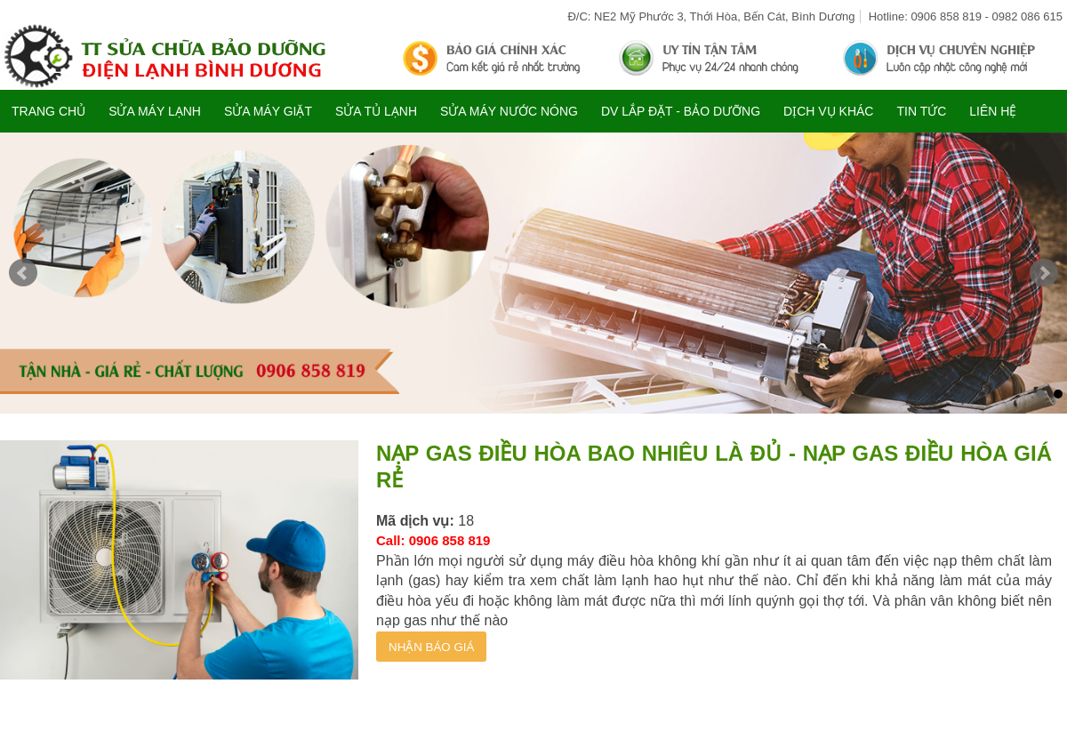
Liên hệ (992, 111)
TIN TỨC (921, 111)
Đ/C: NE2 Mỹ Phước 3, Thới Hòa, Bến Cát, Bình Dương (710, 16)
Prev (23, 273)
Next (1044, 273)
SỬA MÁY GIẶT (268, 111)
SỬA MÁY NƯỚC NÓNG (509, 111)
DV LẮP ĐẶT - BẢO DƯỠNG (680, 111)
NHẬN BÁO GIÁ (431, 647)
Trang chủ (48, 111)
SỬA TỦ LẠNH (376, 111)
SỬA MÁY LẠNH (154, 111)
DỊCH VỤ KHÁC (828, 111)
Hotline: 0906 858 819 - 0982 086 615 (966, 16)
